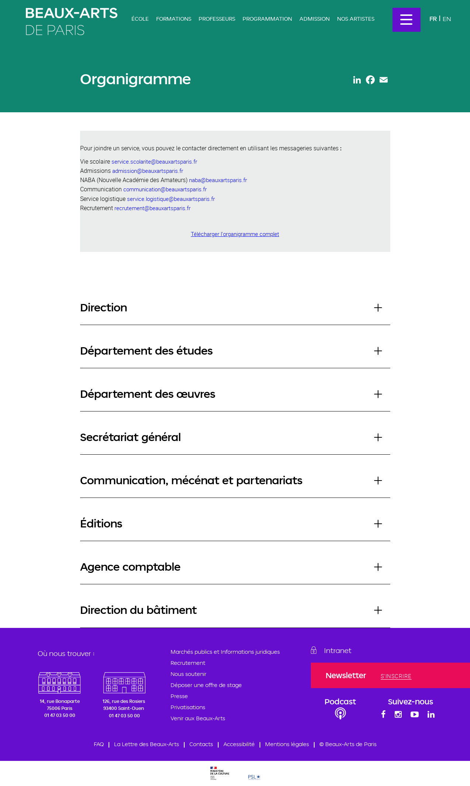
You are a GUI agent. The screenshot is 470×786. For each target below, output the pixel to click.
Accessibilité (239, 744)
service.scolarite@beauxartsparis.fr (154, 161)
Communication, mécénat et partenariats (191, 480)
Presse (179, 696)
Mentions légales (287, 744)
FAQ (99, 744)
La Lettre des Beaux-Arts (146, 744)
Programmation (267, 18)
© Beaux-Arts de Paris (348, 744)
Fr (433, 19)
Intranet (340, 650)
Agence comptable (130, 566)
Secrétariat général (130, 436)
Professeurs (217, 18)
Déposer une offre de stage (206, 684)
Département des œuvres (147, 393)
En (447, 19)
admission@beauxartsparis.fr (147, 170)
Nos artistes (355, 18)
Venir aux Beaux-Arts (198, 718)
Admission (314, 18)
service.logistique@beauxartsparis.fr (171, 198)
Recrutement (188, 662)
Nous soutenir (188, 673)
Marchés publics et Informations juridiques (225, 651)
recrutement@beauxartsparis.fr (152, 208)
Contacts (201, 744)
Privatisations (188, 707)
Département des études (146, 350)
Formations (173, 18)
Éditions (101, 523)
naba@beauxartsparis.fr (218, 180)
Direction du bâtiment (138, 609)
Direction (103, 307)
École (140, 18)
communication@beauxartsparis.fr (165, 189)
